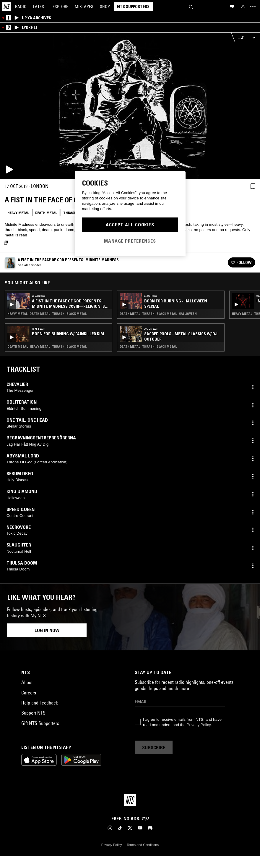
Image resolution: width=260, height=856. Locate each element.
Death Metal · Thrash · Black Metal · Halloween (158, 314)
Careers (28, 693)
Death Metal (46, 212)
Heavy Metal (18, 212)
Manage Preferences (130, 241)
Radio (21, 6)
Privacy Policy (199, 725)
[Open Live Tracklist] (239, 37)
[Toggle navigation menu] (253, 6)
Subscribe (153, 747)
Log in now (47, 630)
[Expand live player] (253, 37)
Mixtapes (84, 6)
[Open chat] (232, 6)
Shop (105, 6)
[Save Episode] (253, 186)
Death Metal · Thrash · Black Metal (148, 346)
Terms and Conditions (143, 845)
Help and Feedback (39, 703)
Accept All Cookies (130, 225)
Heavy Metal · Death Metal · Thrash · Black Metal (47, 314)
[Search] (191, 6)
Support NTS (33, 713)
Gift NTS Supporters (40, 723)
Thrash (70, 212)
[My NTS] (243, 6)
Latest (39, 6)
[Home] (6, 6)
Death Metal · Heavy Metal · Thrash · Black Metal (47, 346)
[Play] (130, 106)
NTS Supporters (133, 6)
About (26, 682)
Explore (60, 6)
